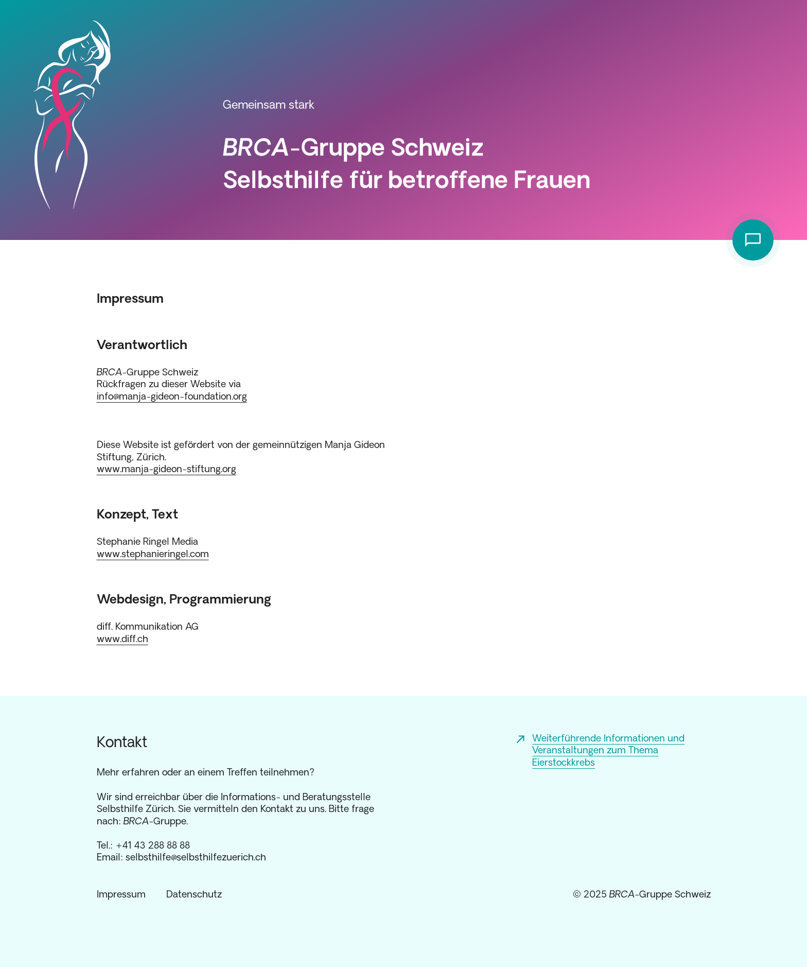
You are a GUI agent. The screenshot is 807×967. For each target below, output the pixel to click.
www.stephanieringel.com (153, 553)
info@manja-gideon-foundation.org (172, 396)
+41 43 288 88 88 (152, 845)
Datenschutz (194, 894)
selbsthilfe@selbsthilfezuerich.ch (196, 857)
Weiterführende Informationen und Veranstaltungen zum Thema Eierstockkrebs (608, 750)
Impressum (121, 894)
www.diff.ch (122, 638)
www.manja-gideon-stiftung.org (166, 468)
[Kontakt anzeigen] (753, 240)
